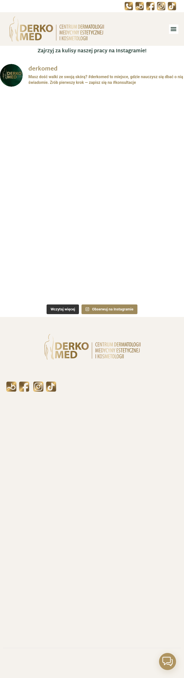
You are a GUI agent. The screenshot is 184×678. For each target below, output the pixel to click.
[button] (173, 29)
